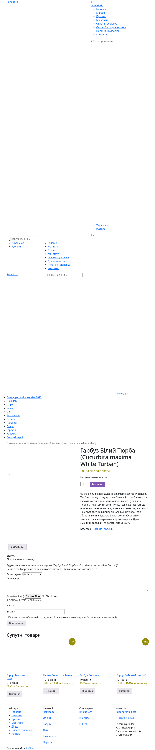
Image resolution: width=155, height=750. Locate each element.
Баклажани (13, 415)
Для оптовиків (56, 261)
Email (11, 611)
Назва (11, 605)
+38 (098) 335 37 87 (127, 718)
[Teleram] (119, 107)
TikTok (83, 724)
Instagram (85, 711)
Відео (15, 726)
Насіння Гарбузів (27, 443)
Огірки (10, 404)
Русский (101, 228)
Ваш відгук (14, 578)
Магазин (101, 12)
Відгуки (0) (17, 546)
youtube (84, 718)
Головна (101, 9)
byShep (30, 748)
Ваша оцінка (15, 574)
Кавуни (11, 408)
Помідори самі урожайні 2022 (24, 397)
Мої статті (102, 20)
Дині (9, 411)
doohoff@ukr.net (126, 711)
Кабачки (11, 433)
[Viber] (109, 61)
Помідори (12, 401)
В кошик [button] (14, 694)
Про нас (101, 16)
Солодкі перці (15, 437)
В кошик (97, 484)
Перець (11, 419)
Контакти (101, 34)
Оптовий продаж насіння (111, 27)
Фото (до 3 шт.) (15, 596)
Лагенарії (12, 422)
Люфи (10, 426)
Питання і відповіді (107, 31)
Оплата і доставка (106, 23)
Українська (102, 225)
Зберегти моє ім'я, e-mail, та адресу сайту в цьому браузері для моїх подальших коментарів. (63, 617)
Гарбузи (11, 430)
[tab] (17, 547)
